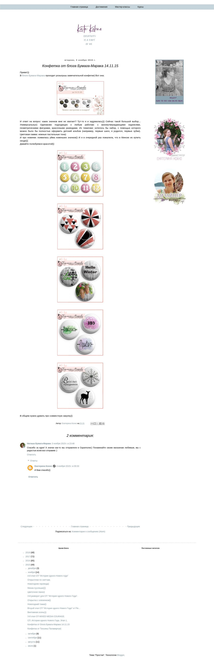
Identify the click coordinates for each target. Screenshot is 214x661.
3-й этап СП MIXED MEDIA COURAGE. (46, 616)
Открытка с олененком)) (39, 600)
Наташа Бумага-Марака (39, 443)
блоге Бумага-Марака (33, 75)
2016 (28, 560)
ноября (31, 572)
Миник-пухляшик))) (36, 588)
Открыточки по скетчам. (39, 580)
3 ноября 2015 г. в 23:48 (63, 443)
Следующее (26, 526)
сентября (32, 637)
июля (31, 646)
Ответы (33, 461)
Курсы (141, 7)
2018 (28, 552)
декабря (32, 568)
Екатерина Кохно (43, 466)
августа (32, 642)
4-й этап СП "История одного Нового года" (47, 576)
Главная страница (79, 7)
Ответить (31, 454)
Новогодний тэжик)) (36, 604)
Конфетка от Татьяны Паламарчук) (44, 628)
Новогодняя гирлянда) (38, 584)
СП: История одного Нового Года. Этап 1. (47, 620)
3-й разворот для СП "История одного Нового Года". (52, 596)
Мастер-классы (122, 7)
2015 (28, 564)
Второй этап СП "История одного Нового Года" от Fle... (53, 608)
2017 (28, 556)
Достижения (101, 7)
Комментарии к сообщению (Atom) (88, 531)
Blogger (120, 655)
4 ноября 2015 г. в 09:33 (67, 466)
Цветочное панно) (36, 592)
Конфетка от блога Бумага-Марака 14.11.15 (48, 624)
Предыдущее (133, 526)
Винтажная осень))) (36, 612)
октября (32, 633)
